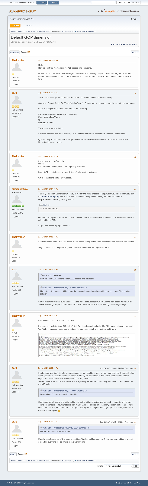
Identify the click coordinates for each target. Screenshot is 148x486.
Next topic (132, 44)
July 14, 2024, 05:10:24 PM (48, 422)
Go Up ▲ (137, 483)
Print (134, 52)
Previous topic (118, 44)
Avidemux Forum (22, 11)
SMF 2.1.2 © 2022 (14, 483)
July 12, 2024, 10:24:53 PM (48, 189)
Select (46, 205)
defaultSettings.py (50, 197)
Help (117, 483)
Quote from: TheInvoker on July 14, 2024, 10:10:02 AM (64, 391)
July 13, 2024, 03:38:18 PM (48, 269)
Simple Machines (28, 483)
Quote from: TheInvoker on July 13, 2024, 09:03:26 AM (64, 288)
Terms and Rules (126, 483)
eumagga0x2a (67, 31)
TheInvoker (18, 60)
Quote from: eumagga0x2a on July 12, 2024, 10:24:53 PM (66, 428)
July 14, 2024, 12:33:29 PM (48, 368)
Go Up (13, 454)
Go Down (14, 52)
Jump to (100, 466)
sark (14, 93)
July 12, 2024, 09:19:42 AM (48, 60)
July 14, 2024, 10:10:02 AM (48, 316)
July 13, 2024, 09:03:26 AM (48, 237)
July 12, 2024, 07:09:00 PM (48, 156)
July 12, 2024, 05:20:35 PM (48, 93)
